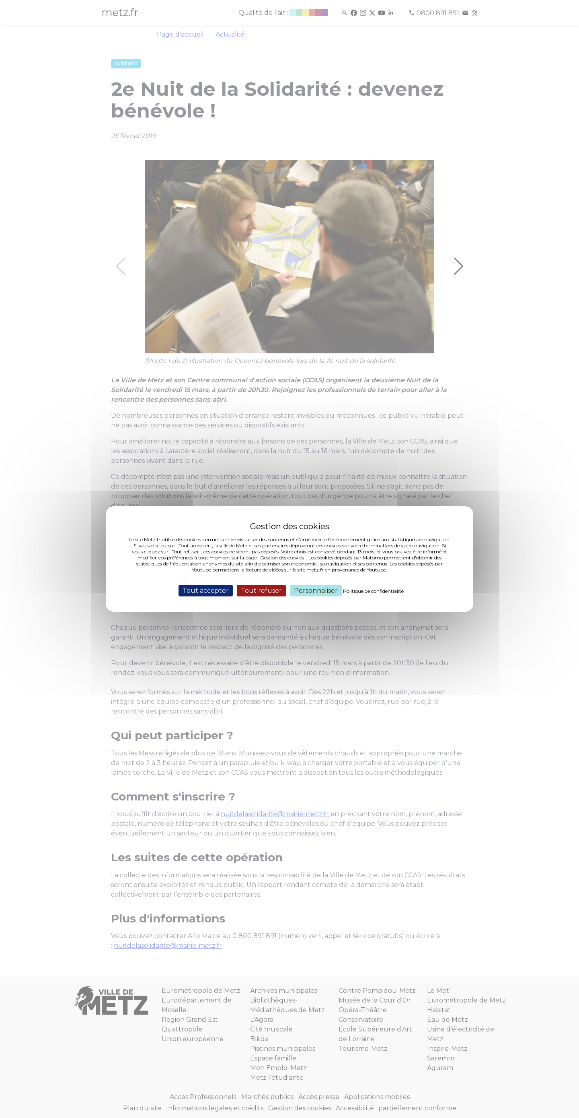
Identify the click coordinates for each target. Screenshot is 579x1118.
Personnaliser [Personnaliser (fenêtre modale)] (316, 590)
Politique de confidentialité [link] (373, 591)
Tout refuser (261, 590)
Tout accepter (206, 590)
